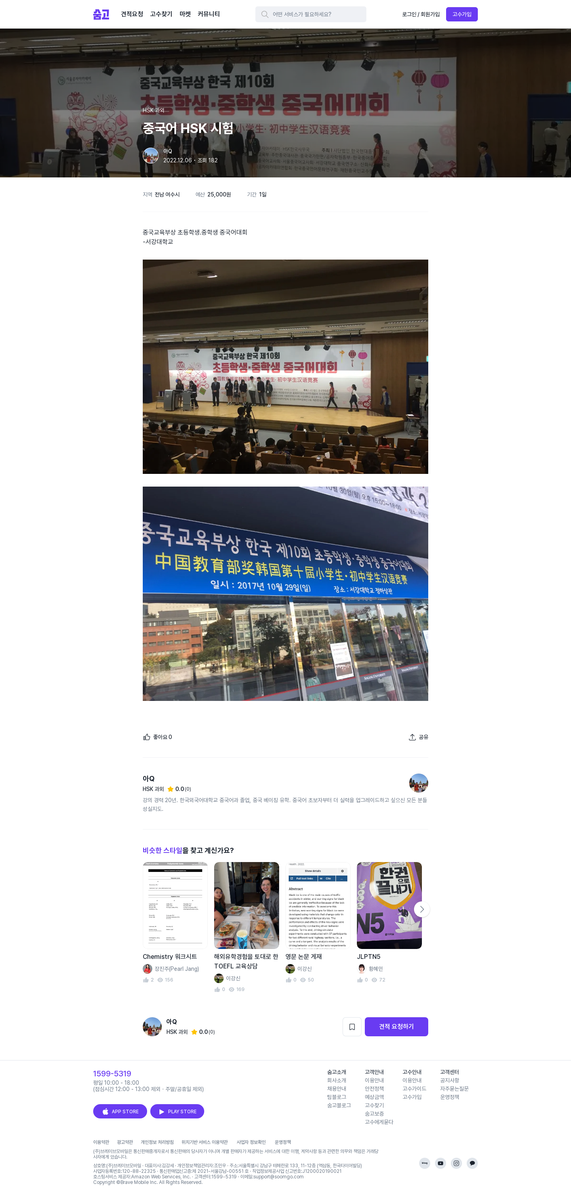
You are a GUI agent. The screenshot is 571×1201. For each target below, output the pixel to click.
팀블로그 (336, 1097)
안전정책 (374, 1089)
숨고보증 (374, 1114)
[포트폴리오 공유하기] (418, 737)
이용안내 (374, 1080)
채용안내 (336, 1089)
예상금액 (374, 1097)
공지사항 (449, 1080)
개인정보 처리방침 (157, 1142)
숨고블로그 (339, 1105)
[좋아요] (157, 737)
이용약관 (101, 1142)
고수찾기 (374, 1105)
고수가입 (461, 14)
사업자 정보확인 (251, 1142)
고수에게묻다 (379, 1122)
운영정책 (449, 1097)
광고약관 (125, 1142)
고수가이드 (414, 1089)
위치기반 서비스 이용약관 (205, 1142)
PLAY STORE (177, 1112)
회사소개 (336, 1080)
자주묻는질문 (454, 1089)
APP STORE (120, 1112)
